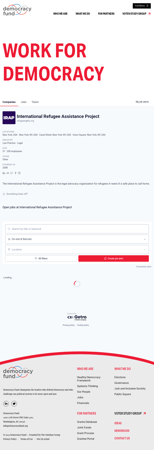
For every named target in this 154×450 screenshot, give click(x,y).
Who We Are (60, 13)
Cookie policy (83, 325)
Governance (121, 383)
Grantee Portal (85, 439)
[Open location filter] (144, 249)
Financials (83, 403)
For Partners (106, 13)
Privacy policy (69, 325)
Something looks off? (15, 194)
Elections (120, 377)
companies (9, 102)
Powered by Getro (143, 267)
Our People (83, 392)
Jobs (80, 397)
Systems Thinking (87, 386)
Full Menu (140, 6)
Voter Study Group (134, 13)
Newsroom (121, 430)
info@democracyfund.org (15, 425)
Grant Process (85, 433)
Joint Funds (84, 427)
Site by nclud (43, 439)
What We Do (83, 13)
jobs (23, 102)
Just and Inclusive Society (129, 388)
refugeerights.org (25, 121)
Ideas (118, 423)
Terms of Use (26, 439)
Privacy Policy (10, 439)
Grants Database (87, 422)
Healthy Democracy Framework (88, 379)
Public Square (122, 394)
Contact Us (122, 438)
